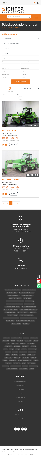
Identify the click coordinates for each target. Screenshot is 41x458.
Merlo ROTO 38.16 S (9, 130)
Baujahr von (5, 74)
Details (13, 144)
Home (3, 27)
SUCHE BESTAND (20, 81)
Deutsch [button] (7, 3)
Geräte (10, 91)
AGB (31, 455)
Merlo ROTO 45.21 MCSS (10, 180)
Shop (21, 401)
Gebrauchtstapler (13, 27)
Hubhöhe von (6, 62)
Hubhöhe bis (25, 62)
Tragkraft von (6, 68)
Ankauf (21, 423)
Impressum (13, 455)
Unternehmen (21, 415)
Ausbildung (21, 397)
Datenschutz (23, 455)
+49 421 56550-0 (21, 268)
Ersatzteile (21, 389)
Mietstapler (21, 385)
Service (21, 393)
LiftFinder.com (6, 452)
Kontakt (21, 419)
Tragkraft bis (25, 68)
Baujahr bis (24, 74)
